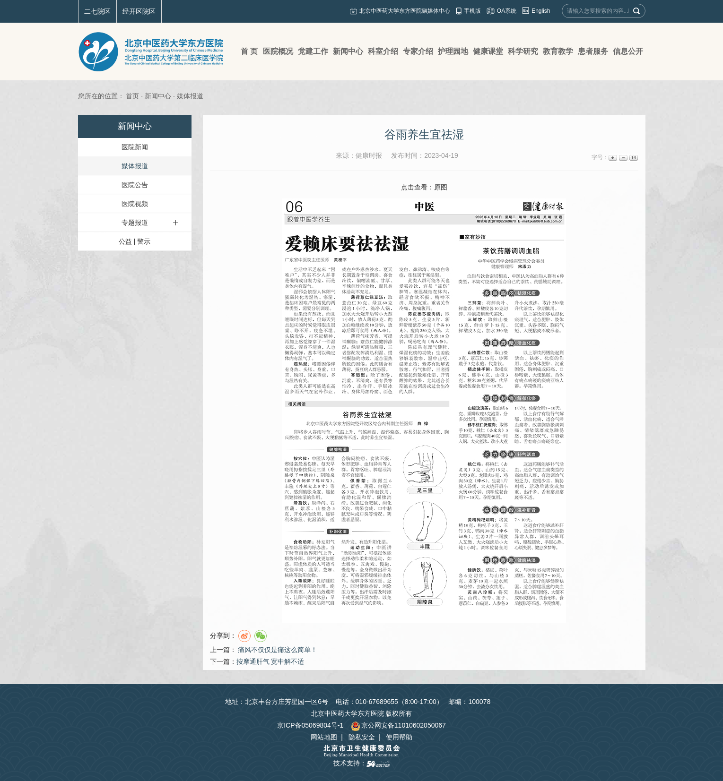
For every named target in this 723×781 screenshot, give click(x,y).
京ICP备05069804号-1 (310, 725)
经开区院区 (139, 11)
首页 (132, 96)
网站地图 (324, 737)
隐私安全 (361, 737)
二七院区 (97, 11)
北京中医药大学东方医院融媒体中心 (404, 11)
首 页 (249, 51)
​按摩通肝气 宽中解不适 (270, 661)
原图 (440, 187)
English (540, 11)
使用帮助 (399, 737)
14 (632, 157)
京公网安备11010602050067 (398, 725)
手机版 (472, 11)
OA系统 (506, 11)
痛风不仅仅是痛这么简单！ (277, 649)
